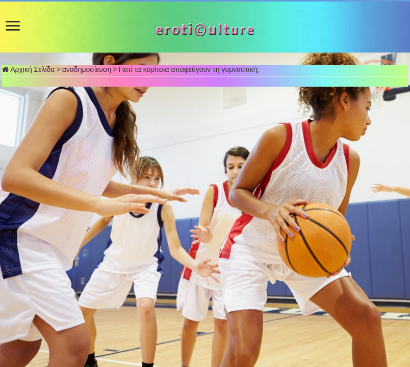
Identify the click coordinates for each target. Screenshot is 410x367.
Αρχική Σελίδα (28, 69)
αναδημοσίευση (87, 69)
